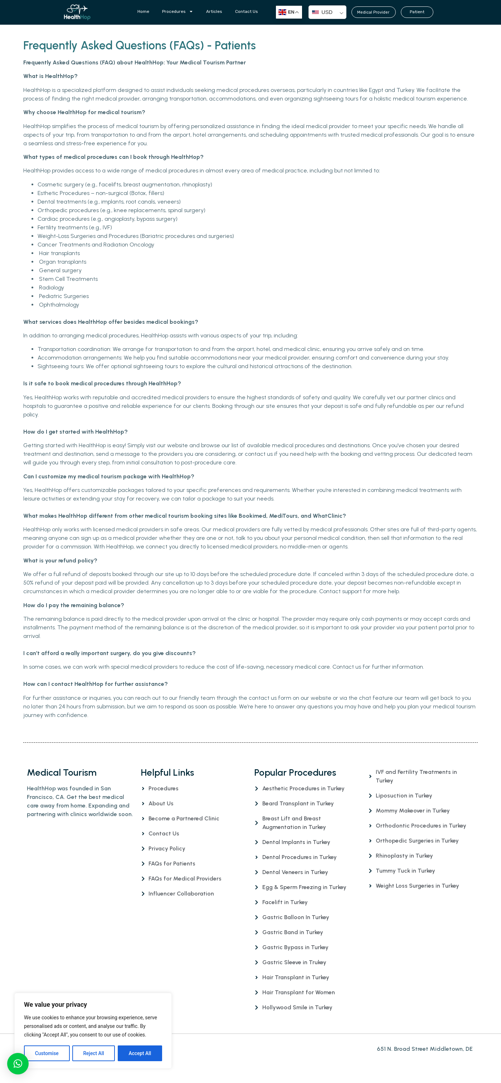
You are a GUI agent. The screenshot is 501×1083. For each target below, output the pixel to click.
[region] (93, 1031)
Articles (214, 11)
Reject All (93, 1053)
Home (143, 11)
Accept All (139, 1053)
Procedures (177, 11)
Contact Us (246, 11)
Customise (47, 1053)
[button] (18, 1063)
